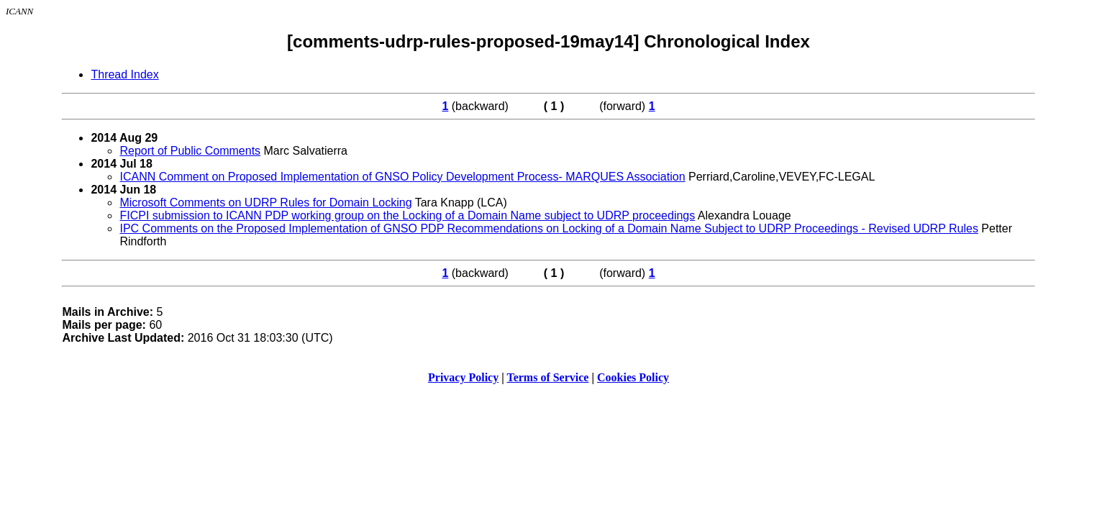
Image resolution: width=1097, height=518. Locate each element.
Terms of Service (547, 377)
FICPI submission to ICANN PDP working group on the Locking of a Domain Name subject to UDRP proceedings (407, 215)
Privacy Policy (463, 377)
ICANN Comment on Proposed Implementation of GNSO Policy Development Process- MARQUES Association (402, 177)
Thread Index (124, 74)
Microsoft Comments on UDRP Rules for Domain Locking (265, 202)
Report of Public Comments (189, 151)
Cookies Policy (633, 377)
